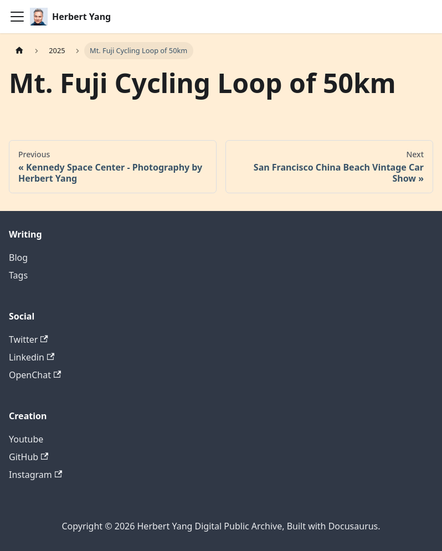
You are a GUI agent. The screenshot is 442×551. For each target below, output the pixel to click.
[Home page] (19, 50)
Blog (18, 257)
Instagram (35, 474)
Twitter (28, 339)
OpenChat (35, 375)
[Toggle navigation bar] (17, 16)
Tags (18, 275)
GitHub (28, 457)
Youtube (26, 439)
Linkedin (31, 357)
